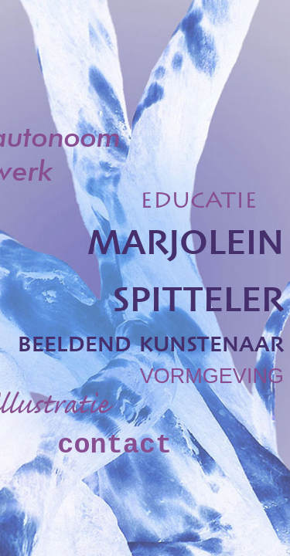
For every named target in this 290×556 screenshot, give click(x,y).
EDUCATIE (199, 203)
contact (114, 445)
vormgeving (212, 372)
